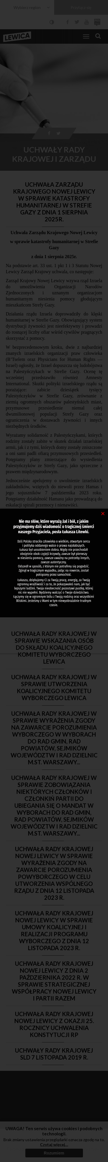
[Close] (103, 513)
